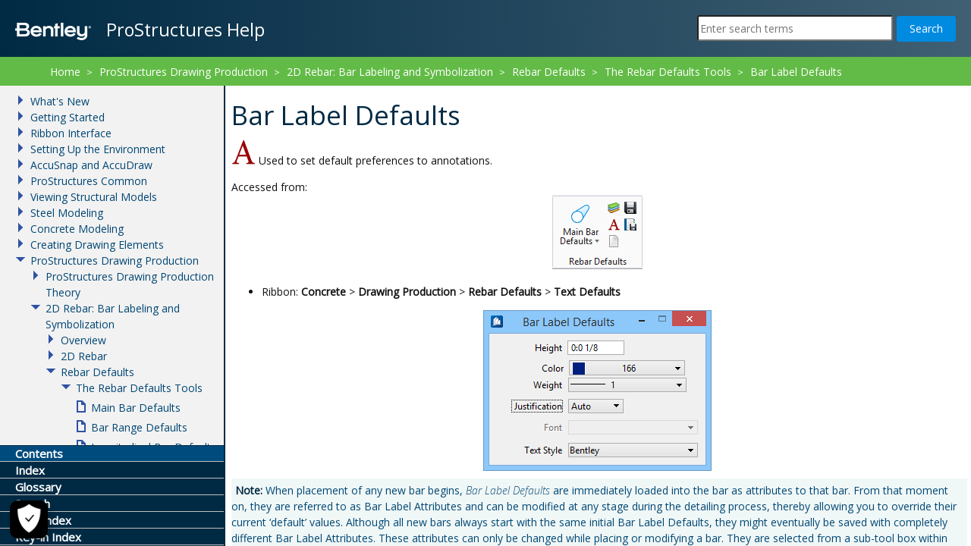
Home (65, 71)
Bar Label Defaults (796, 71)
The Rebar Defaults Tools (668, 71)
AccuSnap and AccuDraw (91, 165)
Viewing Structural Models (93, 197)
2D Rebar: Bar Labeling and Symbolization (390, 71)
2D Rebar (84, 356)
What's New (60, 101)
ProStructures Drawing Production (183, 71)
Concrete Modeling (77, 228)
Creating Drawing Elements (97, 244)
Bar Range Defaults (139, 427)
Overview (83, 340)
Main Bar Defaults (136, 407)
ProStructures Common (88, 181)
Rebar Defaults (549, 71)
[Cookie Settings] (29, 519)
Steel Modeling (66, 213)
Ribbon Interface (71, 133)
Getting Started (67, 117)
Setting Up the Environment (97, 149)
